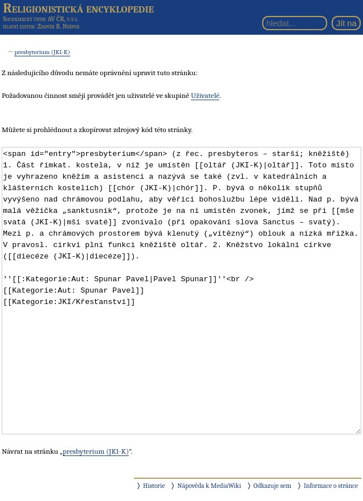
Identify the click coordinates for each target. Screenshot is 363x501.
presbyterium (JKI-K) (42, 52)
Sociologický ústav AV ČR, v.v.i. (40, 19)
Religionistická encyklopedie (78, 8)
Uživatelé (205, 95)
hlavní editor (18, 26)
